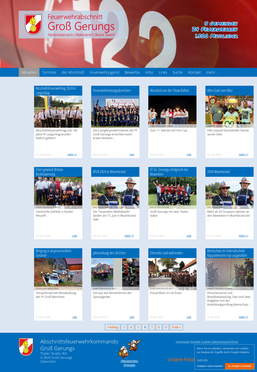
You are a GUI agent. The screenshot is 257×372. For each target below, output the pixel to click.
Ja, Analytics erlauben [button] (240, 366)
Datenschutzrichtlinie (225, 342)
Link (132, 154)
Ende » (176, 327)
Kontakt (194, 72)
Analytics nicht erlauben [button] (210, 366)
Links (163, 72)
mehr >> (72, 154)
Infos (149, 72)
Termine (49, 72)
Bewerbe (132, 72)
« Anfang (112, 327)
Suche (178, 72)
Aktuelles (29, 72)
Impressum (183, 342)
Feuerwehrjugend (104, 72)
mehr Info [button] (202, 360)
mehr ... (212, 72)
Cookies (206, 342)
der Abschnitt (73, 72)
